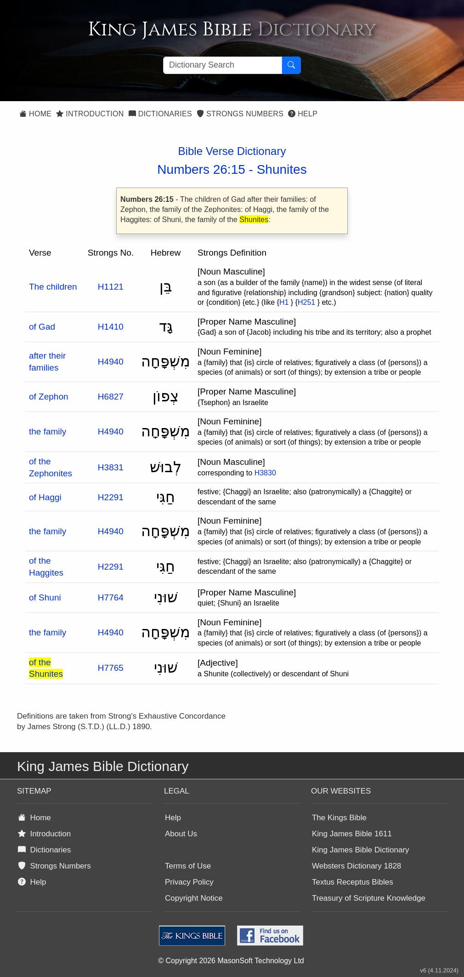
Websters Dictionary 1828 (356, 866)
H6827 (111, 396)
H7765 (111, 668)
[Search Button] (291, 65)
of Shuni (45, 597)
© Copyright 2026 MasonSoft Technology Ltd (231, 961)
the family (47, 431)
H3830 (265, 473)
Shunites (282, 169)
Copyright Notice (194, 898)
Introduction (90, 114)
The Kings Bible (339, 817)
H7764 (111, 597)
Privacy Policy (189, 882)
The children (53, 286)
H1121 (111, 286)
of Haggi (45, 497)
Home (35, 114)
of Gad (42, 326)
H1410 (111, 326)
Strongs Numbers (240, 114)
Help (302, 114)
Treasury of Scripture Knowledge (368, 898)
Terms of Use (188, 866)
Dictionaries (160, 114)
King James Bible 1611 (352, 833)
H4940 (111, 361)
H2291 (111, 497)
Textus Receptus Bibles (352, 882)
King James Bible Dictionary (360, 850)
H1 (284, 302)
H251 (306, 302)
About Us (181, 833)
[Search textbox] (222, 65)
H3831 (111, 467)
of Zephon (48, 396)
